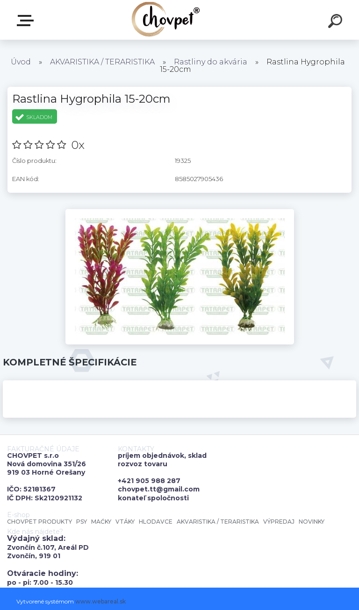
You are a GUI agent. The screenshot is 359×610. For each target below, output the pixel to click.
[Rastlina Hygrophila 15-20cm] (179, 212)
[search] (336, 22)
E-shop (27, 20)
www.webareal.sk (100, 601)
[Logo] (166, 20)
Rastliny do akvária (210, 61)
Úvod (21, 61)
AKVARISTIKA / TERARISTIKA (102, 61)
